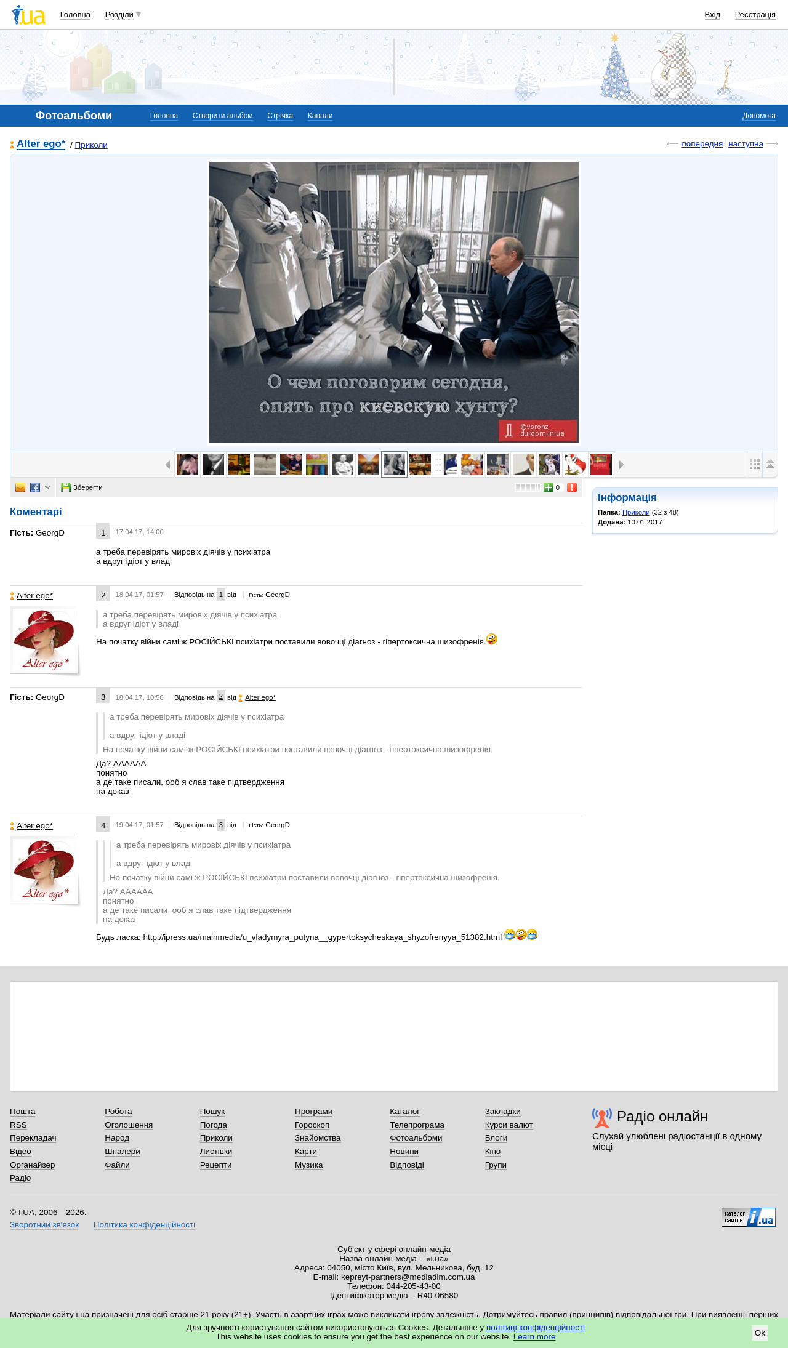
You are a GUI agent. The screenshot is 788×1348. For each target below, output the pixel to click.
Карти (306, 1151)
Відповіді (407, 1164)
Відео (20, 1151)
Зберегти (82, 487)
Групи (496, 1164)
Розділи (119, 14)
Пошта (22, 1111)
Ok (760, 1333)
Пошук (212, 1111)
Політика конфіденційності (144, 1224)
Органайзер (32, 1164)
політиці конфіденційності (535, 1327)
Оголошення (129, 1124)
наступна (745, 143)
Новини (404, 1151)
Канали (320, 115)
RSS (18, 1124)
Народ (117, 1137)
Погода (213, 1124)
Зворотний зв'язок (44, 1224)
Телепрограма (417, 1124)
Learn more (534, 1336)
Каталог (405, 1111)
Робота (118, 1111)
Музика (309, 1164)
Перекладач (33, 1137)
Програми (313, 1111)
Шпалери (122, 1151)
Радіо (20, 1177)
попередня (702, 143)
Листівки (216, 1151)
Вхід (713, 14)
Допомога (759, 115)
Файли (117, 1164)
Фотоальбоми (416, 1137)
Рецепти (216, 1164)
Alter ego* (41, 144)
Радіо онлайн (663, 1116)
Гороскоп (312, 1124)
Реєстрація (755, 14)
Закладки (503, 1111)
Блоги (496, 1137)
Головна (75, 14)
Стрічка (280, 115)
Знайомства (318, 1137)
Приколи (91, 145)
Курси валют (509, 1124)
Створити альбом (223, 115)
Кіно (493, 1151)
